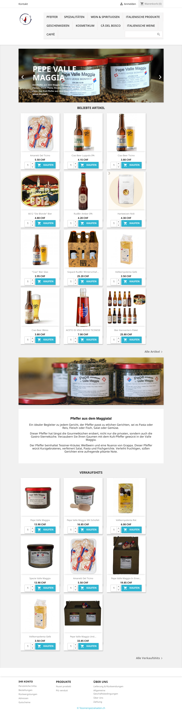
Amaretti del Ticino (40, 155)
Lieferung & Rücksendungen (108, 686)
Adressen (23, 698)
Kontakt (23, 4)
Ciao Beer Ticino (126, 155)
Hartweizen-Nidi (126, 213)
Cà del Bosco (111, 25)
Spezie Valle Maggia (40, 578)
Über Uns (98, 697)
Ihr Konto (26, 681)
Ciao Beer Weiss (40, 330)
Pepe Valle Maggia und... (83, 636)
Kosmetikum (85, 25)
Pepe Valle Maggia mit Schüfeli (83, 520)
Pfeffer (52, 17)
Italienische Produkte (143, 17)
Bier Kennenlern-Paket (126, 330)
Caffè (51, 34)
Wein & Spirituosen (105, 17)
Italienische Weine (141, 25)
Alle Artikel (154, 352)
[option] (91, 75)
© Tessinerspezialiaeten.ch (91, 708)
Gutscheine (24, 702)
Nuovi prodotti (63, 686)
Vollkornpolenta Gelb (126, 271)
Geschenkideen (58, 25)
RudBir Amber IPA (83, 213)
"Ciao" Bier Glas (40, 271)
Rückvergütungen (28, 694)
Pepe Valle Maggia (40, 520)
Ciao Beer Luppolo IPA (83, 155)
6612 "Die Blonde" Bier (40, 213)
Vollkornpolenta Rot (126, 520)
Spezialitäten (74, 17)
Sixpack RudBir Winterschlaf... (83, 271)
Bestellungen (25, 690)
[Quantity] (27, 165)
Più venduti (62, 690)
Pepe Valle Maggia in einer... (126, 578)
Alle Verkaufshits (150, 658)
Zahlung (97, 701)
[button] (29, 75)
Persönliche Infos (28, 686)
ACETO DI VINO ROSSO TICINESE (83, 330)
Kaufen (45, 165)
